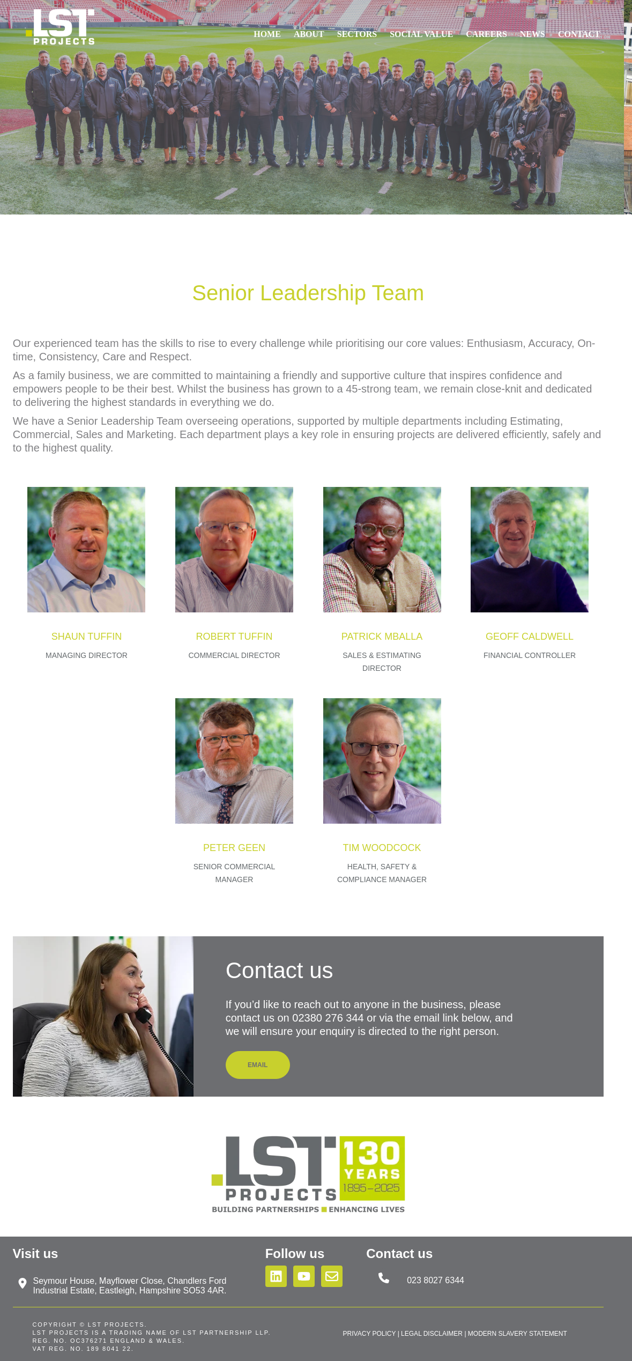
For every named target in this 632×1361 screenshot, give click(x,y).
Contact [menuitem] (579, 26)
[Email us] (332, 1276)
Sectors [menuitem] (357, 26)
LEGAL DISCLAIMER (432, 1333)
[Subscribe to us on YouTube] (304, 1276)
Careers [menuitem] (486, 26)
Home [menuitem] (267, 26)
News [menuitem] (532, 26)
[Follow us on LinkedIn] (276, 1276)
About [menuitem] (309, 26)
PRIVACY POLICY (369, 1333)
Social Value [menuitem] (421, 26)
